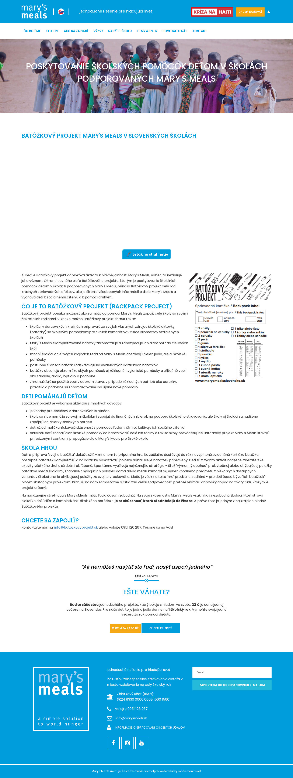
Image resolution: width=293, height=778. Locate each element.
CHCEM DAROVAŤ (250, 11)
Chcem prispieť (160, 628)
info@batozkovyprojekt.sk (76, 527)
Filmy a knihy (147, 31)
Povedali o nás (175, 31)
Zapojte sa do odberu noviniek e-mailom (232, 685)
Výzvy (98, 31)
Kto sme (52, 31)
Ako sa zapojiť (76, 31)
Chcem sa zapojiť (125, 628)
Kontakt (199, 31)
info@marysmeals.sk (131, 718)
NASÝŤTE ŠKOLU (120, 31)
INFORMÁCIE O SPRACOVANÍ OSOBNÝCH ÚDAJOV (150, 727)
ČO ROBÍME (32, 31)
